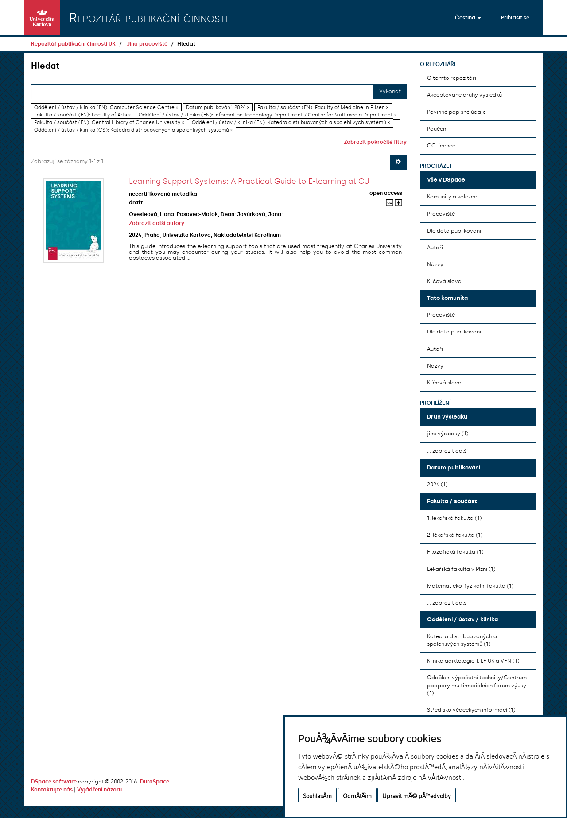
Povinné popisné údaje (456, 112)
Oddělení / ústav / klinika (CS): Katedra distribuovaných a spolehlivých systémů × (133, 130)
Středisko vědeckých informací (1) (471, 710)
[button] (468, 17)
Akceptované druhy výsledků (464, 95)
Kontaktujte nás (52, 790)
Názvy (435, 264)
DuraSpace (154, 782)
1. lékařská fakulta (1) (454, 518)
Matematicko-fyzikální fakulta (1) (470, 586)
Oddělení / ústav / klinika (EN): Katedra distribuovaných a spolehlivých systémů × (291, 122)
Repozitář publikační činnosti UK (73, 44)
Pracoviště (441, 214)
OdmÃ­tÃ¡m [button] (357, 795)
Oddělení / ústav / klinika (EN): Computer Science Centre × (106, 107)
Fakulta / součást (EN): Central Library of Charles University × (109, 122)
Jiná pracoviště (147, 44)
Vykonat (390, 91)
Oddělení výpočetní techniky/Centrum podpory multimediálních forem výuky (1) (477, 685)
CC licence (441, 146)
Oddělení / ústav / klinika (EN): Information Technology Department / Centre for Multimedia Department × (267, 115)
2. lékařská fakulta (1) (454, 535)
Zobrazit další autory (156, 223)
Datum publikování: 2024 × (217, 107)
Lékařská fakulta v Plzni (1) (461, 569)
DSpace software (54, 782)
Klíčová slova (444, 281)
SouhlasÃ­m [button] (317, 795)
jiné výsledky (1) (447, 433)
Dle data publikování (454, 231)
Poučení (437, 129)
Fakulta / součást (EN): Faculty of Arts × (82, 115)
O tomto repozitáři (451, 78)
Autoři (435, 247)
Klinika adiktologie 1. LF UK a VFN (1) (473, 661)
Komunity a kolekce (452, 197)
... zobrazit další (447, 451)
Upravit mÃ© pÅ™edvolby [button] (416, 795)
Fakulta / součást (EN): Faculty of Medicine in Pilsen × (322, 107)
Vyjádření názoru (99, 790)
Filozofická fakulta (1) (455, 552)
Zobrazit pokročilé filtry (375, 142)
